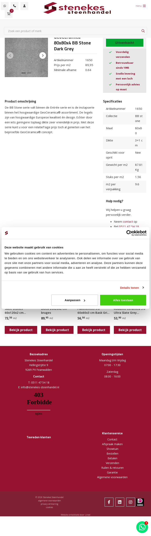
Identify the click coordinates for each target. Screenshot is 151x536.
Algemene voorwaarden (112, 477)
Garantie (112, 472)
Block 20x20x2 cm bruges (54, 311)
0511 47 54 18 (129, 226)
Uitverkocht (124, 43)
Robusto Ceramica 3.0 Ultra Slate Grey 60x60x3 (129, 311)
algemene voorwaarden (49, 500)
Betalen (112, 458)
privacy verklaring (49, 503)
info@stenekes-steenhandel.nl (40, 387)
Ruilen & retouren (112, 468)
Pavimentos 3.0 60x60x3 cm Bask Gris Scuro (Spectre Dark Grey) (93, 311)
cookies (49, 507)
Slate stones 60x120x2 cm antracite (14, 311)
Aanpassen (75, 300)
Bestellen (112, 453)
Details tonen (129, 287)
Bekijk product (21, 330)
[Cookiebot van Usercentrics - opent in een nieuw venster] (129, 233)
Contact (112, 439)
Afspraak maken (112, 444)
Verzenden (112, 463)
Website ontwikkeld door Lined (75, 514)
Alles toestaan (123, 300)
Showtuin (112, 449)
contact (128, 221)
